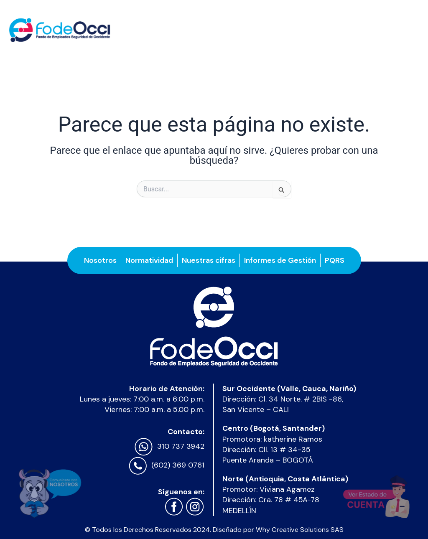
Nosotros (100, 260)
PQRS (334, 260)
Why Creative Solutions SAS (300, 529)
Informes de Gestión (280, 260)
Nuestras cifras (208, 260)
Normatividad (149, 260)
